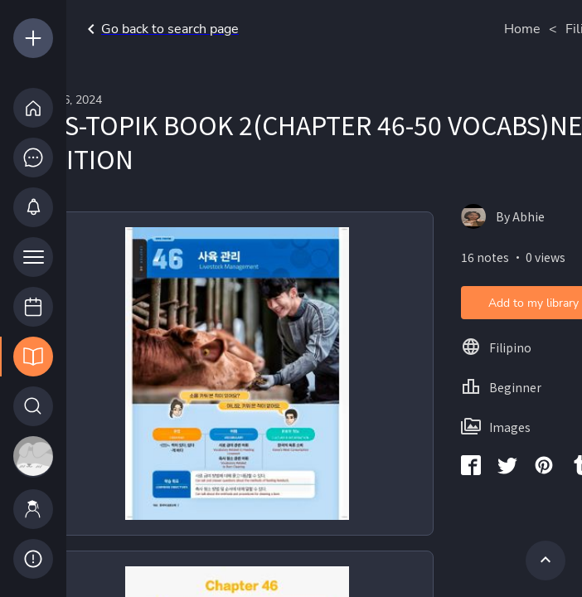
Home (522, 29)
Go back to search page (160, 29)
